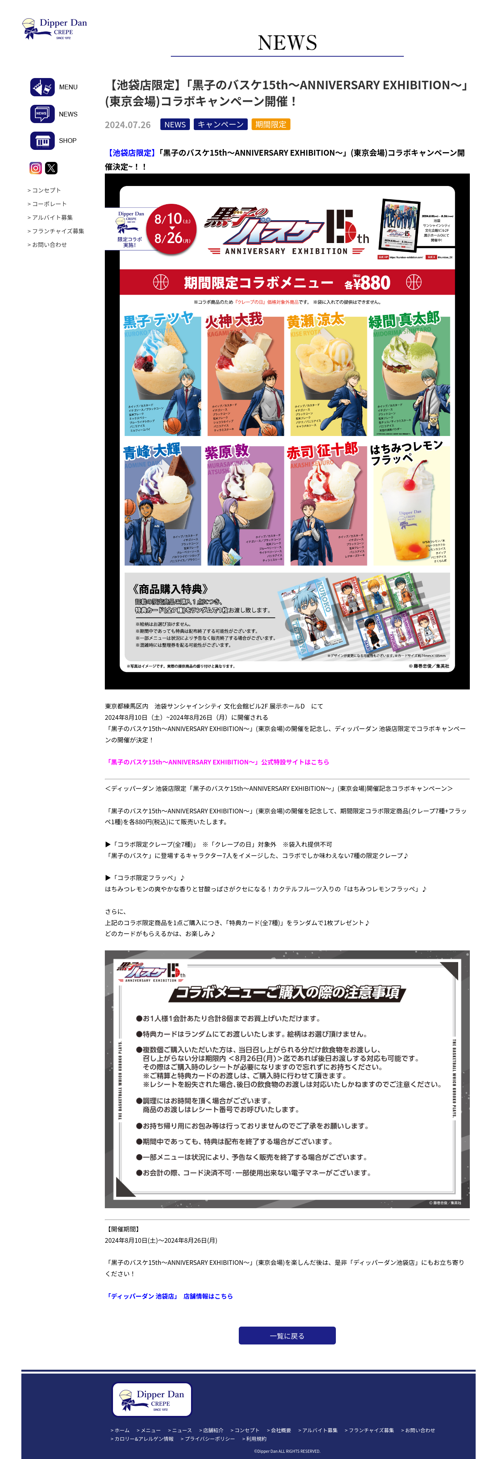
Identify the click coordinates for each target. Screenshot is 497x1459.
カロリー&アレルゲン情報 (144, 1438)
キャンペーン (221, 124)
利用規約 (256, 1438)
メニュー (151, 1430)
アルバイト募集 (52, 217)
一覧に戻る (287, 1335)
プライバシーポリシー (210, 1438)
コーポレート (49, 204)
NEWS (175, 124)
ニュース (182, 1430)
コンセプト (46, 190)
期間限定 (271, 124)
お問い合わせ (49, 244)
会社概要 (281, 1430)
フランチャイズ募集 (58, 231)
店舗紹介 (213, 1430)
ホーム (122, 1430)
